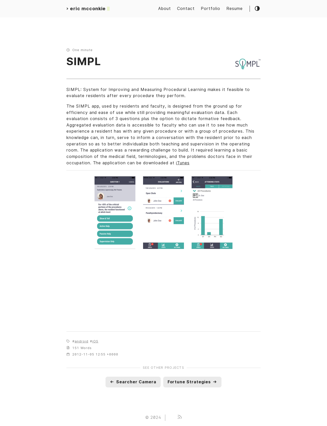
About (164, 8)
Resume (234, 8)
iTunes (183, 162)
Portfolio (210, 8)
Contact (186, 8)
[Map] (163, 291)
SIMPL (83, 61)
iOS (95, 341)
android (81, 341)
